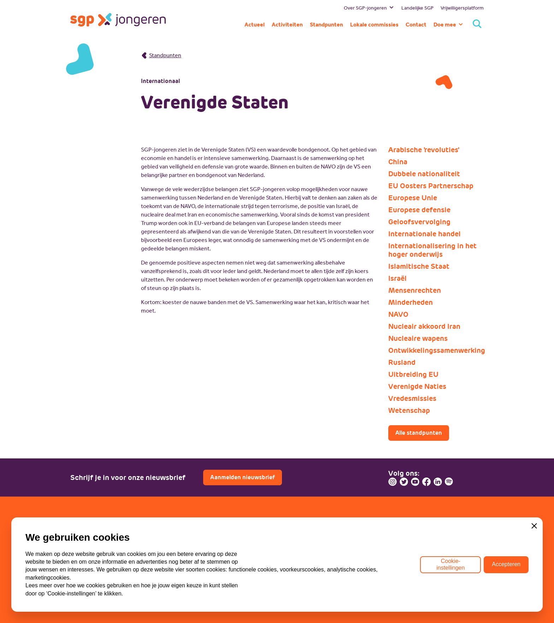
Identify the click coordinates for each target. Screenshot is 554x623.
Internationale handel (424, 234)
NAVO (398, 314)
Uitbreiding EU (413, 374)
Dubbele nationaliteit (424, 174)
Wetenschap (409, 410)
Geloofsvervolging (419, 222)
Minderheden (410, 302)
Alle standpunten (418, 433)
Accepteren (506, 564)
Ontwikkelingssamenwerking (436, 350)
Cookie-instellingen (450, 564)
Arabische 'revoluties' (423, 150)
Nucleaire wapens (418, 338)
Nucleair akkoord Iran (424, 326)
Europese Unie (412, 198)
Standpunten (161, 55)
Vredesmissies (412, 398)
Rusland (402, 362)
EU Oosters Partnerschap (430, 186)
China (397, 162)
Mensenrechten (414, 290)
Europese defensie (419, 210)
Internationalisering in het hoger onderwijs (432, 250)
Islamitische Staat (418, 266)
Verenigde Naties (417, 386)
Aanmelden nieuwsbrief (242, 477)
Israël (397, 278)
